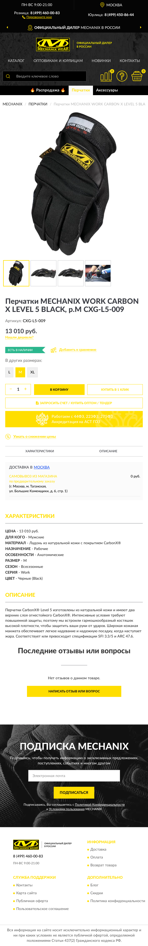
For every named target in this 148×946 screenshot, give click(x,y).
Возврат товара (103, 865)
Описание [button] (108, 451)
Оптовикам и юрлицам (58, 61)
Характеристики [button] (39, 451)
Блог (94, 885)
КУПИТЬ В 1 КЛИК (115, 389)
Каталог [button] (16, 61)
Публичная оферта (32, 901)
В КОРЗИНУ (59, 389)
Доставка (98, 850)
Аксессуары (107, 90)
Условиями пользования (67, 809)
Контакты (130, 61)
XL (32, 372)
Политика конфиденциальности (117, 901)
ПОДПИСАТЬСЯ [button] (74, 793)
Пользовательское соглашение (42, 909)
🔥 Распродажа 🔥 (47, 90)
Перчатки (81, 90)
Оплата (96, 858)
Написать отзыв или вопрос (74, 691)
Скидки (96, 893)
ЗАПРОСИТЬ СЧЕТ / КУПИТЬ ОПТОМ (74, 403)
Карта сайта (26, 893)
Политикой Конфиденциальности (100, 804)
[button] (37, 16)
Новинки (101, 61)
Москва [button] (42, 467)
